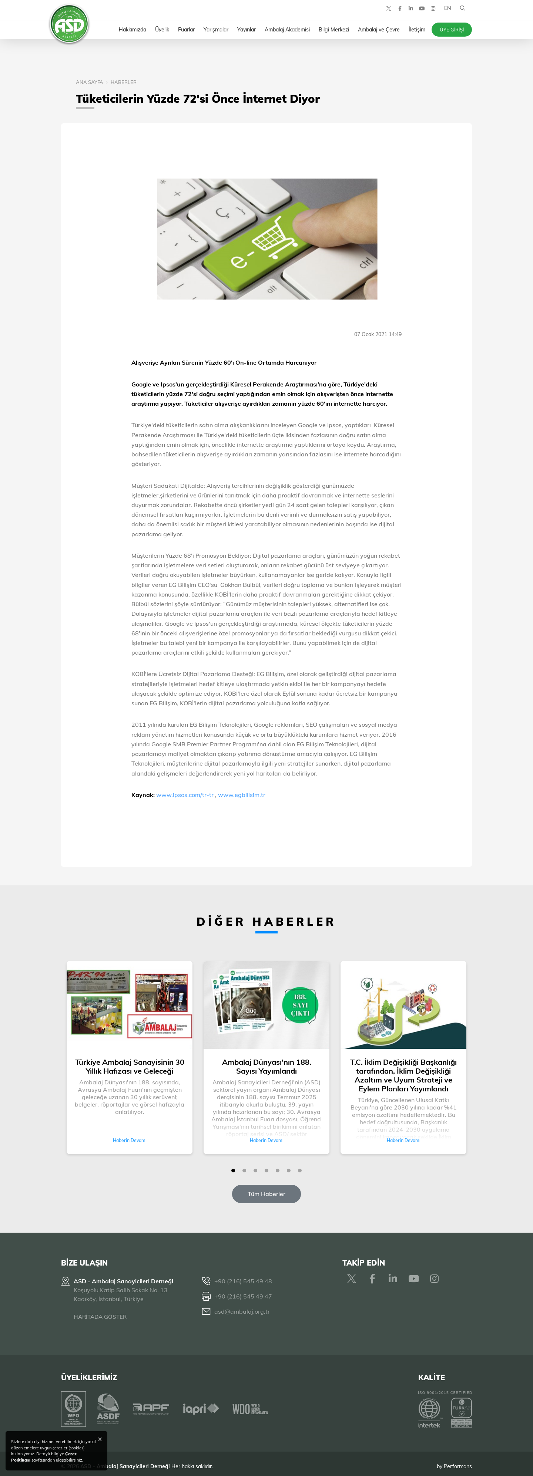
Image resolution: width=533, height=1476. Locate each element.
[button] (233, 1170)
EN (445, 14)
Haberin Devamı (130, 1140)
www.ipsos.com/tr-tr (185, 794)
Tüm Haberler (266, 1194)
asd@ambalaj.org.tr (242, 1311)
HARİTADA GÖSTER (100, 1316)
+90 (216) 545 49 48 (243, 1281)
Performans (458, 1461)
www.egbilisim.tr (241, 794)
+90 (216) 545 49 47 (243, 1296)
